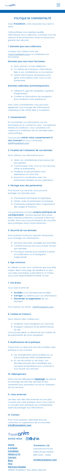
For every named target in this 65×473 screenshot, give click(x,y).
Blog (10, 460)
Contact (12, 457)
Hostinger (40, 379)
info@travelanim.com (18, 143)
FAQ (10, 463)
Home (11, 445)
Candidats (13, 451)
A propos (12, 448)
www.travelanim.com (19, 54)
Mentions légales (17, 467)
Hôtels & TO (14, 454)
